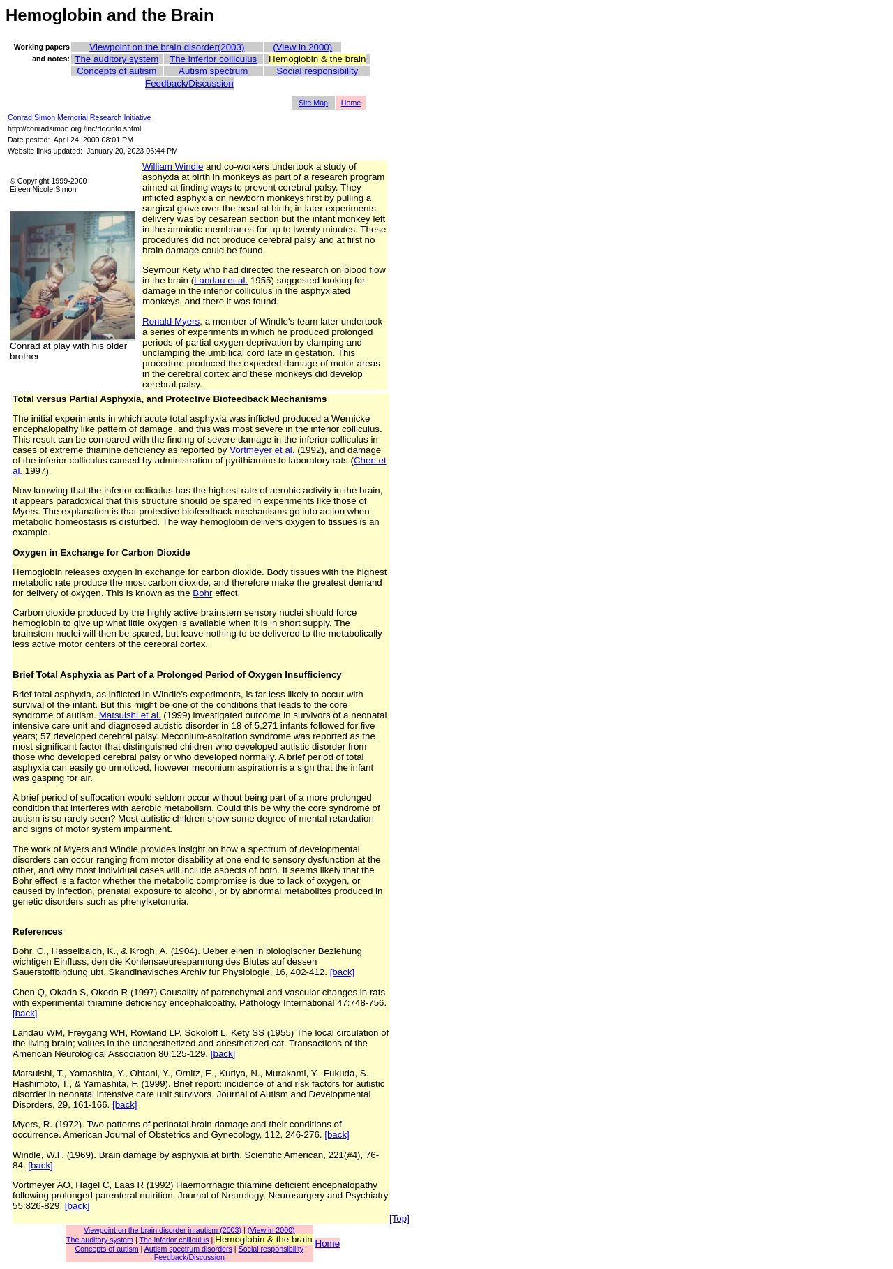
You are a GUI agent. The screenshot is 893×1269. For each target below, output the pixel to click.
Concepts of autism (116, 71)
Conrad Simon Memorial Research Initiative (79, 117)
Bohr (202, 593)
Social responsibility (317, 71)
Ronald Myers (171, 321)
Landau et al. (221, 280)
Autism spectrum (213, 71)
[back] (342, 972)
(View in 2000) (302, 47)
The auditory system (116, 59)
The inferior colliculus (213, 59)
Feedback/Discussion (189, 83)
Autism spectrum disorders (188, 1249)
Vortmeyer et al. (262, 450)
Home (351, 102)
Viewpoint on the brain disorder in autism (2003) (162, 1230)
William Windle (172, 166)
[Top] (399, 1218)
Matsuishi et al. (130, 715)
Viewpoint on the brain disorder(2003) (166, 47)
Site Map (313, 102)
